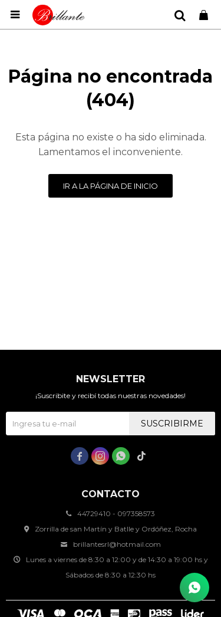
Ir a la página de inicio (110, 186)
